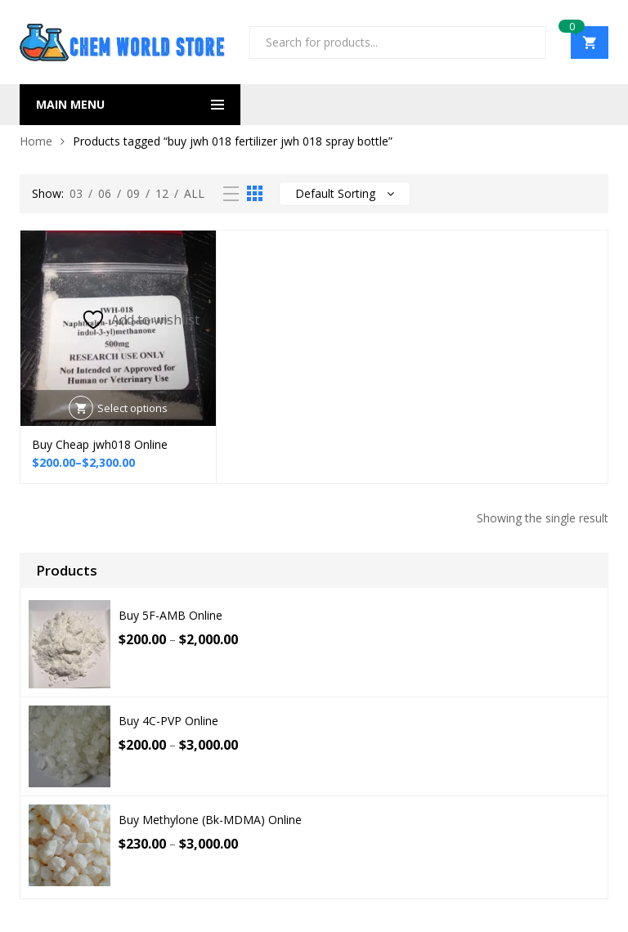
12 (161, 193)
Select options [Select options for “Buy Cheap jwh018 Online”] (132, 408)
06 (104, 193)
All (194, 193)
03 (76, 193)
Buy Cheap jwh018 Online (100, 444)
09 (133, 193)
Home (36, 141)
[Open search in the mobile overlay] (397, 42)
